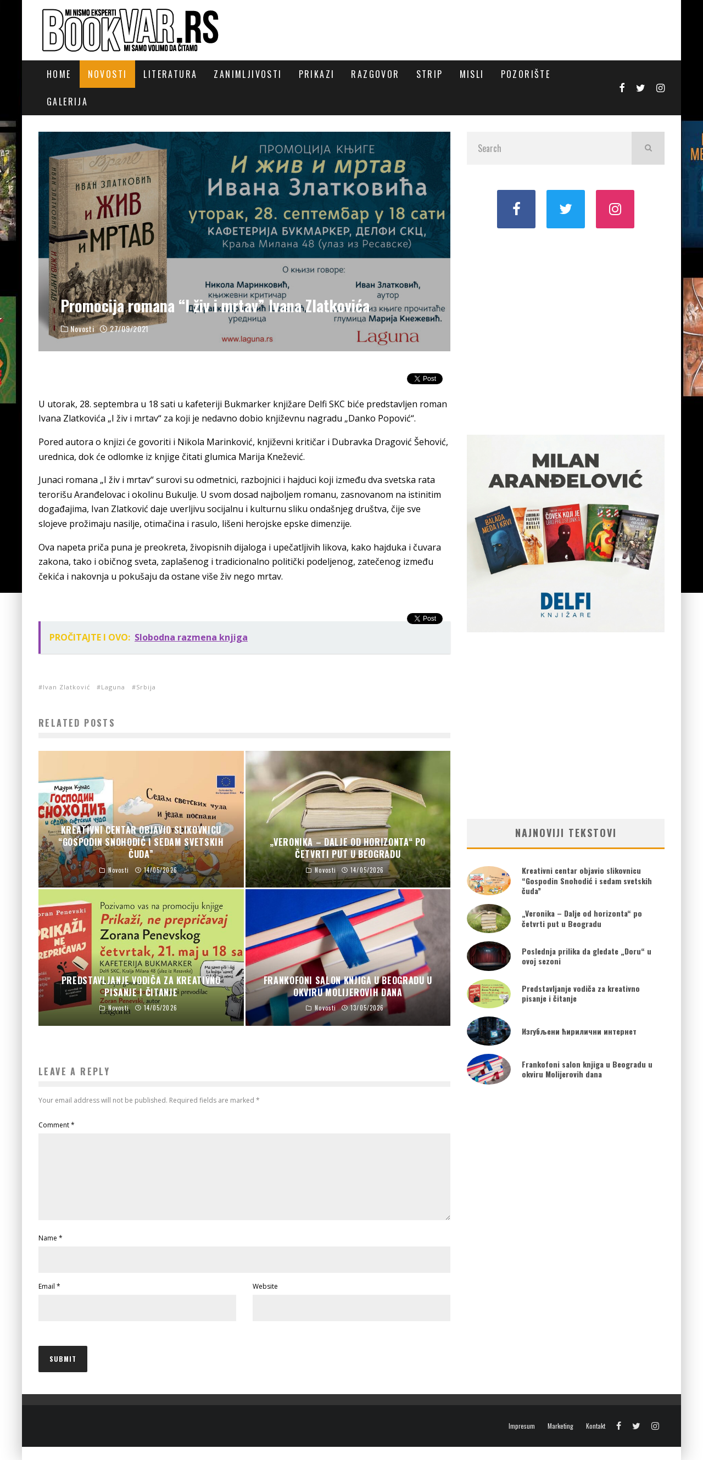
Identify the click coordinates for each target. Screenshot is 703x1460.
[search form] (549, 148)
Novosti (107, 74)
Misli (472, 74)
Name (50, 1251)
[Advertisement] (566, 330)
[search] (648, 148)
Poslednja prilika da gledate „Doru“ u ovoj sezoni (586, 956)
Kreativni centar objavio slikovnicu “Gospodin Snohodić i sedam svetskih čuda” (587, 880)
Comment (56, 1125)
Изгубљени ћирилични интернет (579, 1031)
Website (265, 1299)
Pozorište (526, 74)
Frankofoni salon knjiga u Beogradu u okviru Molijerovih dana (587, 1069)
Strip (429, 74)
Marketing (560, 1439)
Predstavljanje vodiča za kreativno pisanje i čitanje (581, 993)
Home (59, 74)
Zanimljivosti (248, 74)
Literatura (170, 74)
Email (49, 1299)
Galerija (67, 101)
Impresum (522, 1439)
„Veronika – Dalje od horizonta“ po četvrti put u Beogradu (582, 918)
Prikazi (317, 74)
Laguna (113, 687)
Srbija (146, 687)
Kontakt (595, 1439)
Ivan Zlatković (66, 687)
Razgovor (375, 74)
